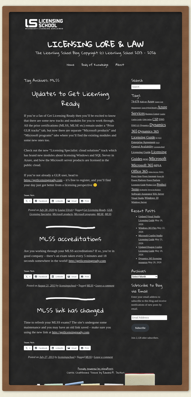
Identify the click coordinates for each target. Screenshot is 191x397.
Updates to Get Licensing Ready (70, 98)
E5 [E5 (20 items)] (157, 138)
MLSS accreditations (70, 239)
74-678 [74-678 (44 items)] (135, 101)
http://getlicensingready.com (87, 261)
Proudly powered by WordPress (95, 368)
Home (70, 64)
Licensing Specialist (40, 214)
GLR (109, 210)
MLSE (100, 214)
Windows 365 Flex (147, 228)
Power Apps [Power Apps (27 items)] (136, 176)
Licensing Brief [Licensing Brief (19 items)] (159, 147)
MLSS (108, 214)
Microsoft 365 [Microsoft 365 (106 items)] (142, 165)
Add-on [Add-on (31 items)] (143, 101)
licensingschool (67, 285)
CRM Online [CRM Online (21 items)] (147, 119)
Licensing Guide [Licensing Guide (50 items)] (141, 152)
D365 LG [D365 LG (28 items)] (135, 125)
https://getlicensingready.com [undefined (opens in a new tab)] (43, 180)
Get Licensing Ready (94, 210)
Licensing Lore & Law (95, 44)
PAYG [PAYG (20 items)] (161, 172)
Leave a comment (105, 285)
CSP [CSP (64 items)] (155, 119)
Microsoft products (63, 214)
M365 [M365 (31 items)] (145, 159)
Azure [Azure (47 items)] (150, 101)
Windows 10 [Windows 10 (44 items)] (151, 197)
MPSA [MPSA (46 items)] (157, 165)
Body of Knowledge (94, 64)
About (119, 64)
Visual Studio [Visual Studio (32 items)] (137, 198)
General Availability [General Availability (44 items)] (142, 146)
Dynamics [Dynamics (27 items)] (144, 125)
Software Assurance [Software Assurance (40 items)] (141, 193)
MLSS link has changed (70, 310)
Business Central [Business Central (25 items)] (152, 114)
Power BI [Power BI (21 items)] (160, 176)
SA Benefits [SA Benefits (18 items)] (143, 190)
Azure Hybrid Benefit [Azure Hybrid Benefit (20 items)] (149, 108)
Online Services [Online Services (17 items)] (153, 172)
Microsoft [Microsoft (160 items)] (157, 158)
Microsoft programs (85, 214)
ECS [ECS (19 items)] (159, 138)
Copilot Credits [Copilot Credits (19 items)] (136, 119)
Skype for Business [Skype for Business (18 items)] (154, 190)
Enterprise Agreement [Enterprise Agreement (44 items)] (143, 142)
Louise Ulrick (65, 210)
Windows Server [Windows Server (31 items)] (139, 202)
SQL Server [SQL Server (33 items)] (158, 194)
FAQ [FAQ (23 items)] (158, 142)
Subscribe (140, 327)
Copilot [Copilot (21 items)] (162, 114)
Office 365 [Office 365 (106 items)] (139, 171)
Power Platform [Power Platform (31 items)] (138, 180)
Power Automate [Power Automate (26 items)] (149, 176)
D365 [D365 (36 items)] (161, 119)
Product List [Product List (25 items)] (151, 185)
